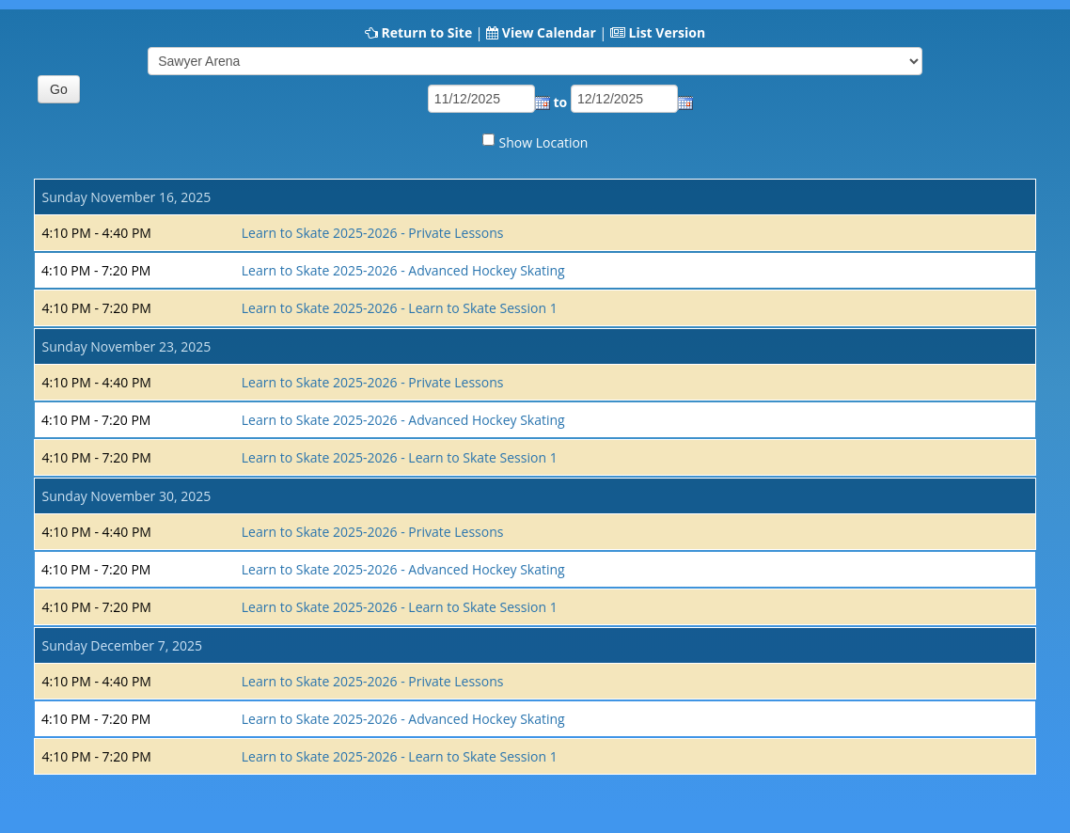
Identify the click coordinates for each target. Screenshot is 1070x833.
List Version (666, 32)
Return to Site (426, 32)
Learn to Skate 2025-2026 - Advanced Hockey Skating (403, 270)
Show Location (544, 142)
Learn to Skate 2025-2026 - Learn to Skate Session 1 (400, 308)
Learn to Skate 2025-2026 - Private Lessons (373, 233)
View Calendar (549, 32)
